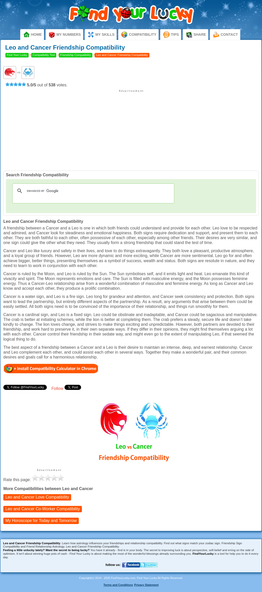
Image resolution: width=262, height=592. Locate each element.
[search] (92, 191)
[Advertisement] (131, 128)
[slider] (15, 84)
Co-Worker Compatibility (42, 509)
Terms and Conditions (118, 584)
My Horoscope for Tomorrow (41, 520)
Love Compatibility (37, 497)
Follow (57, 388)
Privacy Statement (146, 584)
